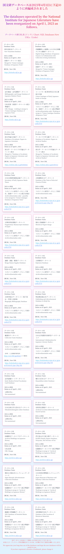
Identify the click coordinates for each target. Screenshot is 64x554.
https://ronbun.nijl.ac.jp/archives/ (47, 165)
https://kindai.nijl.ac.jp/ (13, 119)
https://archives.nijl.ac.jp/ (44, 460)
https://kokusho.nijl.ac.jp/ (13, 72)
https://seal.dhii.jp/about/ (12, 356)
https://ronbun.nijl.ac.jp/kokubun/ (16, 165)
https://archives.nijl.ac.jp (13, 458)
